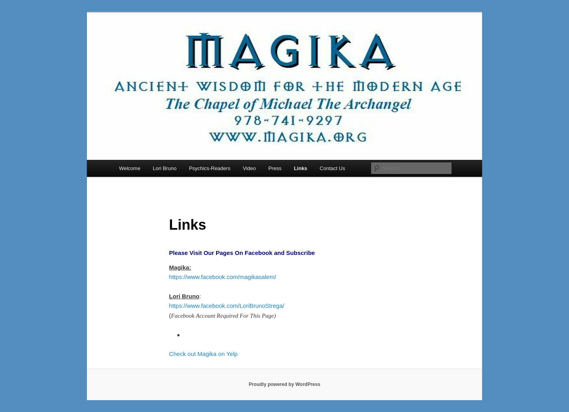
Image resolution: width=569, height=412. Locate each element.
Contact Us (332, 168)
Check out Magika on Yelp (203, 353)
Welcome (129, 168)
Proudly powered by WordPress (284, 384)
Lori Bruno (165, 168)
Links (300, 168)
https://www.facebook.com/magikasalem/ (222, 276)
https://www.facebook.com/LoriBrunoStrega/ (226, 305)
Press (274, 168)
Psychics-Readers (209, 168)
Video (249, 168)
